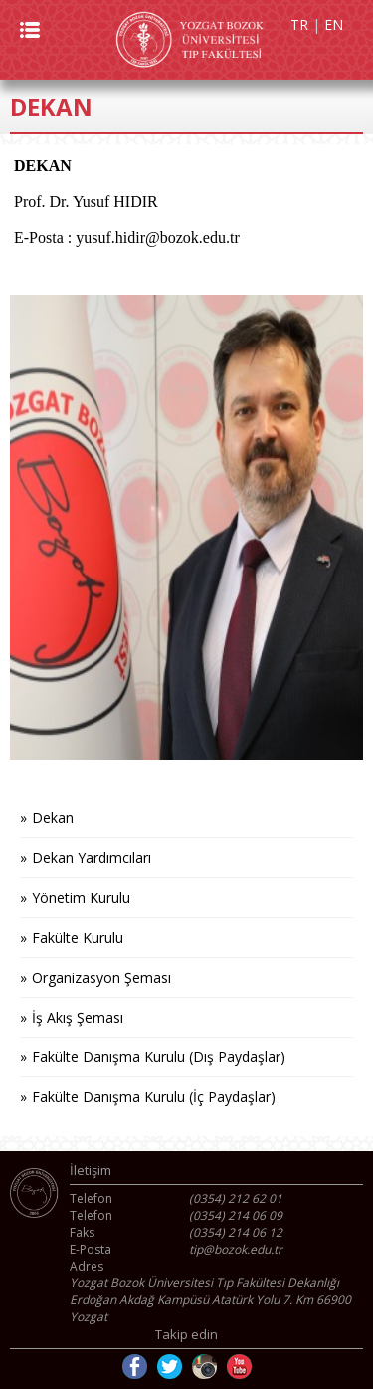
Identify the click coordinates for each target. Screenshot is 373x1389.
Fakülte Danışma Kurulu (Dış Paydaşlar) (158, 1056)
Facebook (134, 1366)
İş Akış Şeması (77, 1017)
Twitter (169, 1366)
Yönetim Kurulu (81, 897)
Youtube (239, 1366)
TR (299, 24)
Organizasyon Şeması (101, 977)
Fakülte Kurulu (77, 937)
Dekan (53, 818)
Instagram (204, 1366)
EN (333, 24)
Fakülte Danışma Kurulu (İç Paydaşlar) (154, 1096)
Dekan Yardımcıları (91, 857)
